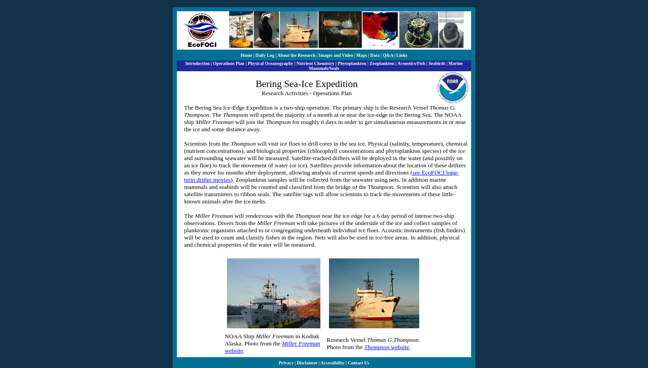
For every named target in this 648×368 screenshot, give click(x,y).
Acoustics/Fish (412, 63)
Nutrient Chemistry (315, 63)
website (386, 347)
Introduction (197, 63)
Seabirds (436, 63)
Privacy (286, 362)
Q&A (388, 55)
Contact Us (359, 362)
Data (375, 55)
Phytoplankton (352, 63)
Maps (361, 55)
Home (246, 55)
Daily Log (264, 55)
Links (401, 55)
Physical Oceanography (270, 63)
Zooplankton (382, 63)
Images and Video (336, 55)
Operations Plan (229, 63)
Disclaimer (307, 362)
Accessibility (332, 362)
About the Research (296, 55)
